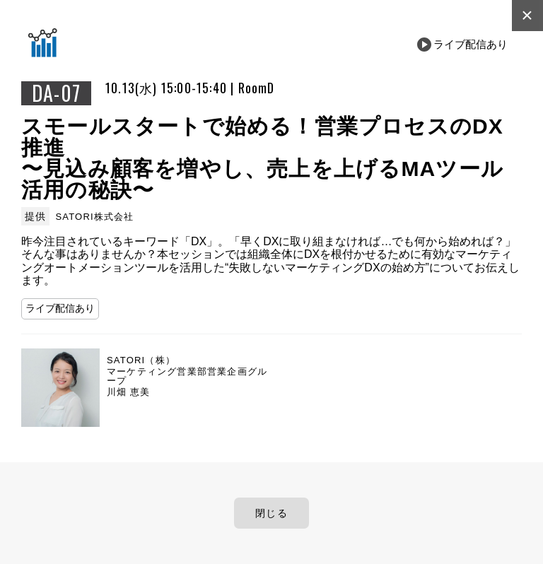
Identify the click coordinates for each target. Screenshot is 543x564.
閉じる (271, 513)
